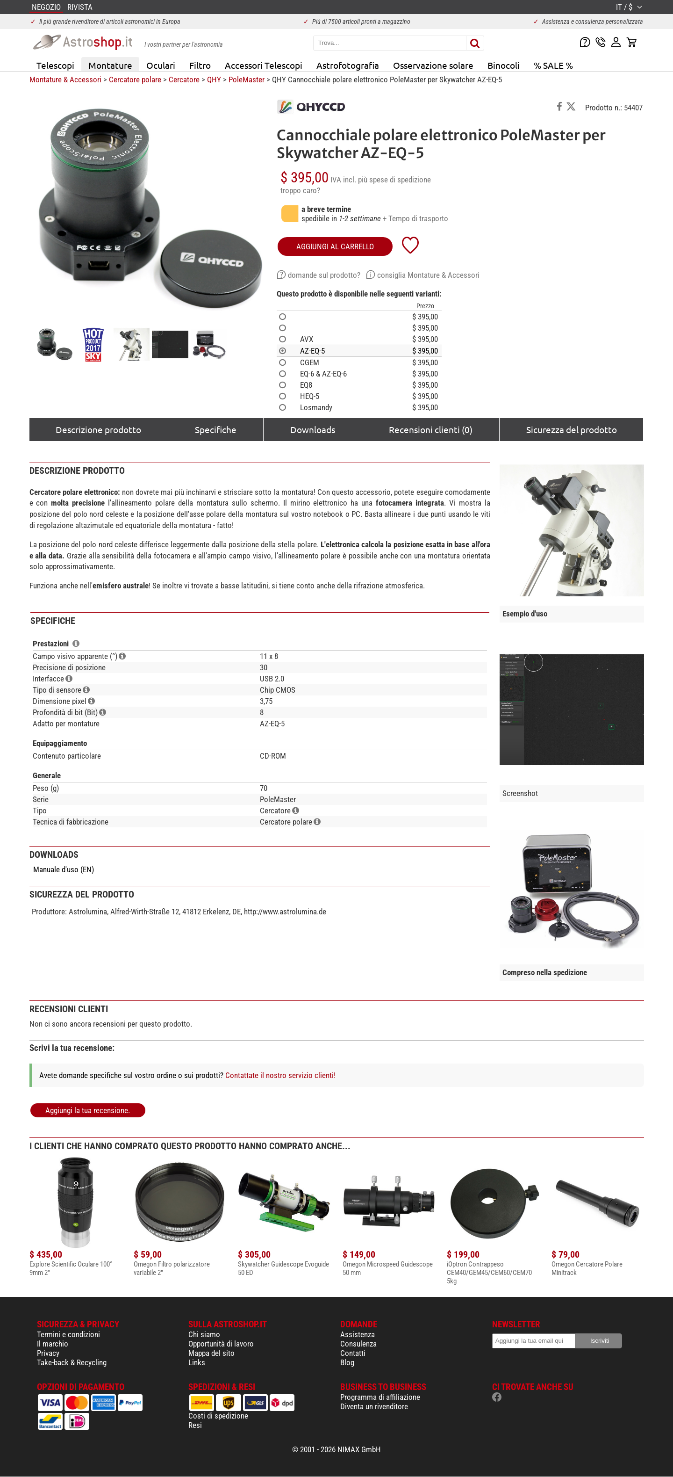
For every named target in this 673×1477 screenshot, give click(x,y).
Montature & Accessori (65, 79)
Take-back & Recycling (72, 1362)
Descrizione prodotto (98, 429)
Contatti (352, 1353)
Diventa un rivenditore (374, 1406)
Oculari (160, 65)
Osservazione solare (433, 65)
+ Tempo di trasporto (415, 218)
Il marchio (52, 1343)
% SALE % (553, 65)
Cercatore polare (135, 79)
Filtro (200, 65)
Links (196, 1362)
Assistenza (357, 1334)
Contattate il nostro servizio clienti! (280, 1075)
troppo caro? (300, 190)
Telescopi (55, 65)
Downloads (312, 429)
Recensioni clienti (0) (431, 429)
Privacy (48, 1353)
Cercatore (184, 79)
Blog (347, 1362)
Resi (195, 1425)
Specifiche (215, 429)
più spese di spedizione (394, 179)
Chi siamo (204, 1334)
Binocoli (503, 65)
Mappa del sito (211, 1353)
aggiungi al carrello (335, 246)
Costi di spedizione (218, 1415)
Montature (110, 65)
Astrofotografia (347, 65)
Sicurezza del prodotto (571, 429)
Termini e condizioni (68, 1334)
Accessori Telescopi (263, 65)
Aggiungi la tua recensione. (87, 1110)
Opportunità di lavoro (221, 1343)
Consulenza (358, 1343)
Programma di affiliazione (380, 1397)
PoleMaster (247, 79)
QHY (214, 79)
